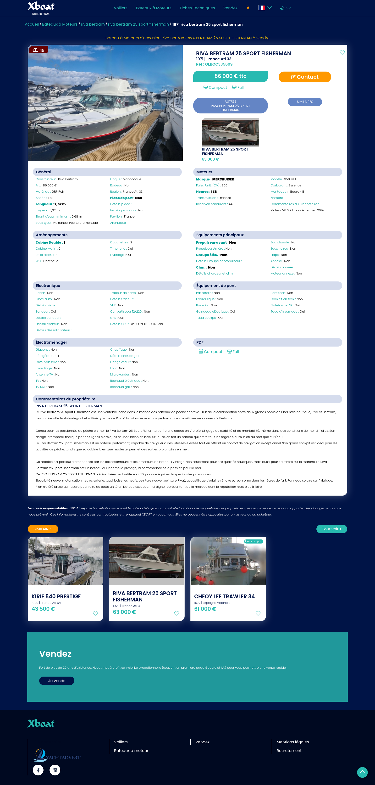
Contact (305, 77)
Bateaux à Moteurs (153, 8)
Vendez (230, 8)
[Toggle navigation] (248, 8)
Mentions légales (293, 742)
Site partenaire (47, 742)
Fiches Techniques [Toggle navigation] (197, 8)
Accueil (32, 24)
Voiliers (120, 8)
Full (238, 87)
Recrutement (289, 750)
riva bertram (93, 24)
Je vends (56, 681)
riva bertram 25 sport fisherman (138, 24)
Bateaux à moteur (131, 750)
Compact (215, 87)
